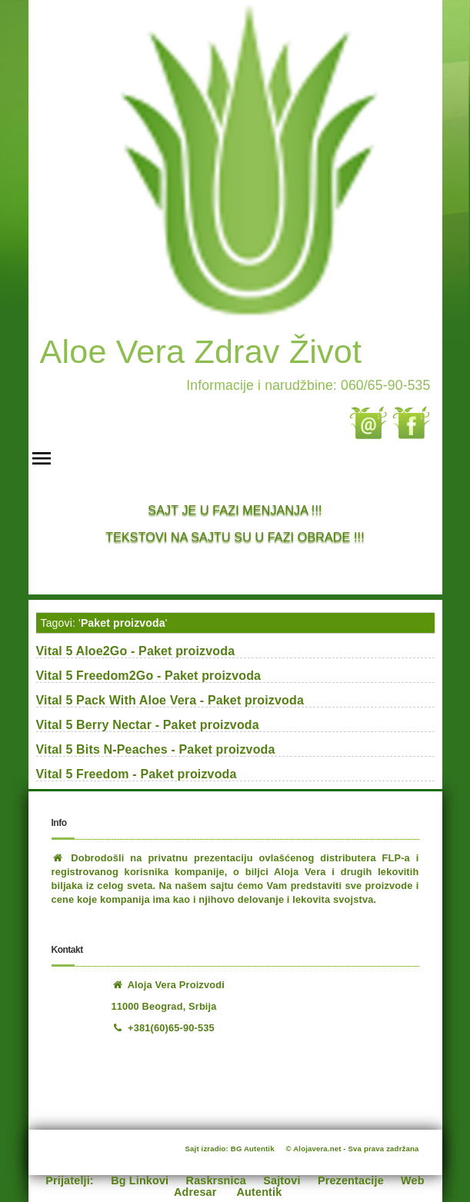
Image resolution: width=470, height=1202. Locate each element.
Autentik (259, 1192)
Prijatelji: (69, 1180)
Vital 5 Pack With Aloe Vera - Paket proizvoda (170, 700)
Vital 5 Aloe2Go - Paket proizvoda (135, 651)
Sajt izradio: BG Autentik (230, 1148)
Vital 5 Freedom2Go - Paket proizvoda (149, 675)
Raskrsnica (216, 1180)
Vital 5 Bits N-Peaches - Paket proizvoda (155, 749)
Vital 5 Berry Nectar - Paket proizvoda (147, 724)
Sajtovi (281, 1180)
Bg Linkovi (139, 1180)
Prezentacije (351, 1180)
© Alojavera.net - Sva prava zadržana (352, 1148)
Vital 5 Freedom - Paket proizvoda (136, 774)
